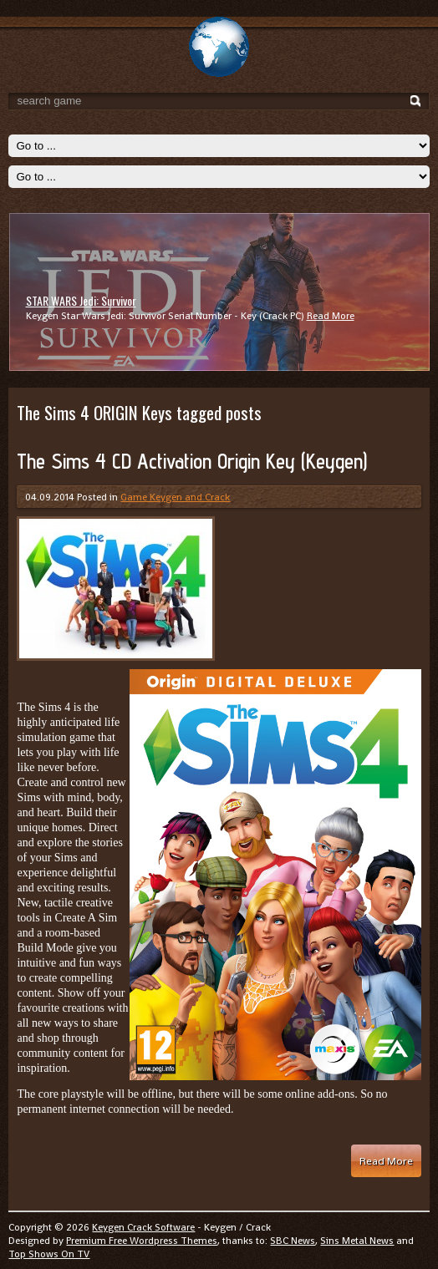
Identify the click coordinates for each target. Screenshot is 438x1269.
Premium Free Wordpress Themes (141, 1240)
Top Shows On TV (48, 1254)
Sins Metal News (357, 1240)
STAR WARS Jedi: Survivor (81, 300)
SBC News (292, 1240)
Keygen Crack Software (143, 1227)
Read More (330, 315)
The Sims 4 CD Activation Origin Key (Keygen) (192, 461)
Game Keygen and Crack (175, 497)
